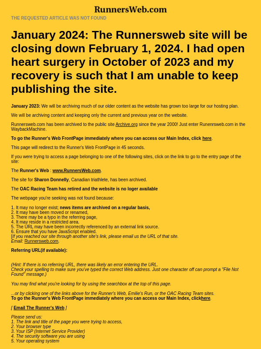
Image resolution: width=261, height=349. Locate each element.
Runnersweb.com (41, 241)
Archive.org (126, 124)
